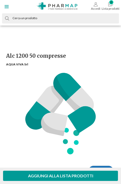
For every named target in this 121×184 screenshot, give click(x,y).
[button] (6, 6)
